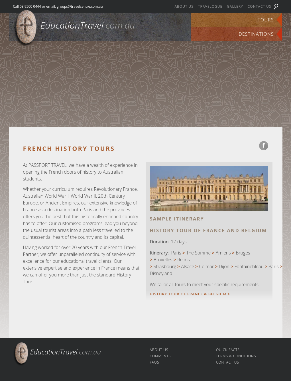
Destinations (256, 34)
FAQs (154, 362)
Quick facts (228, 349)
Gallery (235, 6)
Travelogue (210, 6)
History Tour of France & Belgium (189, 293)
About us (183, 6)
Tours (266, 20)
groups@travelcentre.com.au (80, 6)
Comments (160, 356)
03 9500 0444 (30, 6)
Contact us (259, 6)
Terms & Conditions (236, 356)
